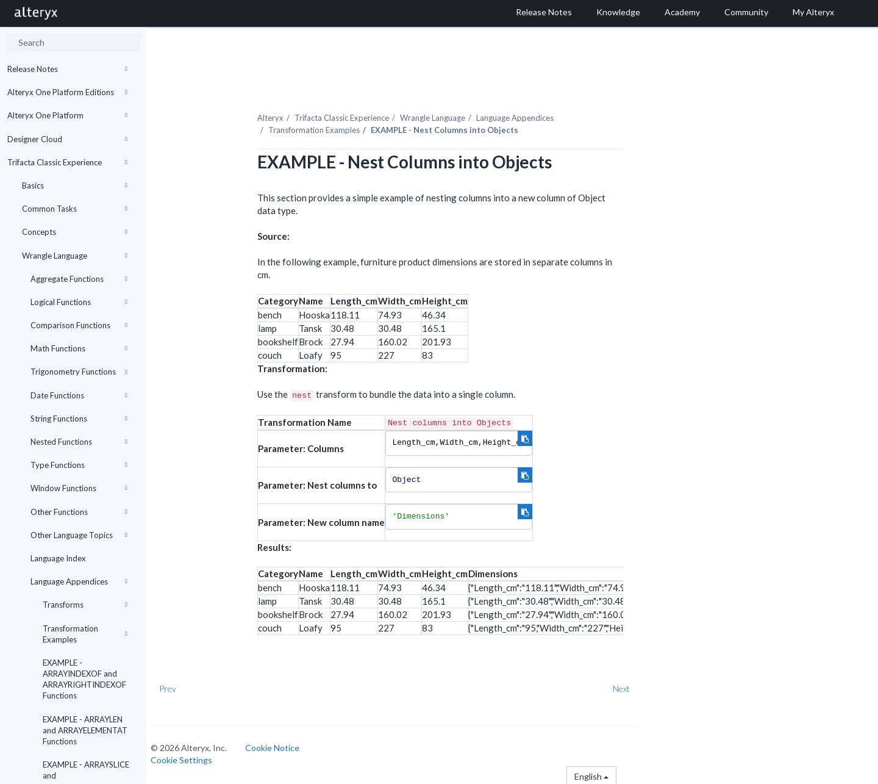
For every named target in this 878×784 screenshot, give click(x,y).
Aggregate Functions (78, 279)
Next (632, 686)
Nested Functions (78, 442)
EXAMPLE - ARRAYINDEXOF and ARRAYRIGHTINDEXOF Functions (84, 679)
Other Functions (78, 512)
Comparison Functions (78, 325)
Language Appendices (78, 581)
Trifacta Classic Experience (67, 162)
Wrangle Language (74, 256)
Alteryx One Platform (67, 115)
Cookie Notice (283, 745)
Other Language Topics (78, 535)
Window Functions (78, 488)
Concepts (74, 232)
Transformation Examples (85, 634)
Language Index (58, 558)
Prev (178, 686)
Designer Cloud (67, 139)
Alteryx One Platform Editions (67, 92)
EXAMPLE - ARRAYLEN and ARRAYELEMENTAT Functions (85, 730)
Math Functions (78, 348)
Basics (74, 185)
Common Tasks (74, 209)
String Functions (78, 418)
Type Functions (78, 465)
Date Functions (78, 395)
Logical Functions (78, 302)
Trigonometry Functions (78, 371)
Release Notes (67, 69)
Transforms (85, 605)
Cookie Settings (192, 757)
